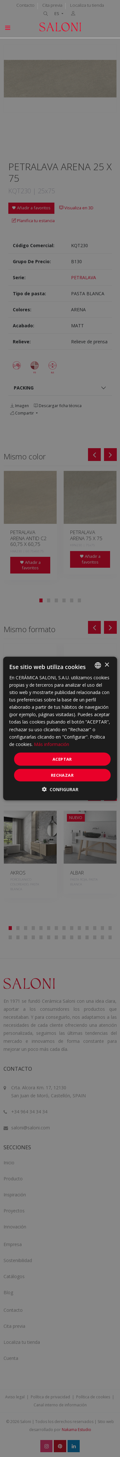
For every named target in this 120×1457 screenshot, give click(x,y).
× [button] (106, 665)
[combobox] (98, 665)
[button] (60, 789)
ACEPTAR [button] (62, 759)
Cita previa (52, 5)
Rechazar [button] (62, 775)
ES (57, 13)
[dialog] (60, 728)
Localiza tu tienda (87, 5)
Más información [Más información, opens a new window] (51, 744)
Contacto (25, 5)
